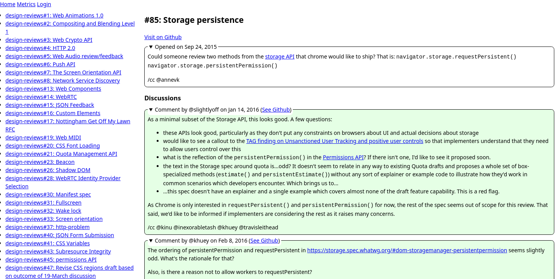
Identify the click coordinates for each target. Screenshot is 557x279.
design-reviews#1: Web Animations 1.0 (54, 15)
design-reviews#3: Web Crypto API (48, 39)
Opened (186, 46)
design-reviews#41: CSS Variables (47, 243)
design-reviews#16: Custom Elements (52, 113)
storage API (279, 56)
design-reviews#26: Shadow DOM (48, 170)
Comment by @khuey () (217, 236)
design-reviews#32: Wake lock (43, 210)
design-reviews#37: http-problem (47, 227)
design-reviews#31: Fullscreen (43, 202)
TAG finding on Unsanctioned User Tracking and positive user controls (335, 139)
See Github (276, 108)
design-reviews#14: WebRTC (41, 96)
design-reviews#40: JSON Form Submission (59, 235)
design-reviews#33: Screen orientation (54, 218)
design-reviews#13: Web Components (53, 88)
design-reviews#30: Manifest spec (48, 194)
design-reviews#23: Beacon (40, 161)
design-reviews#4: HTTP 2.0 (40, 48)
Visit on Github (163, 37)
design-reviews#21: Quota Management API (61, 153)
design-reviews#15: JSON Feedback (49, 104)
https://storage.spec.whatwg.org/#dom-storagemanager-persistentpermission (407, 246)
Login (44, 4)
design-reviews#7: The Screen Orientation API (63, 72)
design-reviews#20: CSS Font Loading (52, 145)
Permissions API (343, 155)
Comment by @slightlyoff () (223, 108)
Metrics (26, 4)
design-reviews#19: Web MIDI (43, 137)
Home (7, 4)
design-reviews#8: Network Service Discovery (62, 80)
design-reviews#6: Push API (40, 64)
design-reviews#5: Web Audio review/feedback (64, 56)
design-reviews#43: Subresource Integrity (58, 251)
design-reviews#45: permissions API (51, 259)
